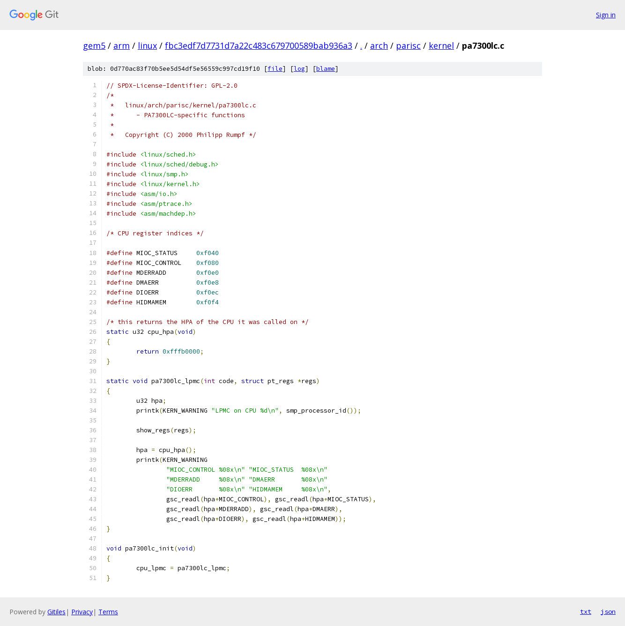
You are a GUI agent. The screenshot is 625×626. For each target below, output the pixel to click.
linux (147, 45)
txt (585, 611)
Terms (108, 611)
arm (121, 45)
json (608, 611)
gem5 (94, 45)
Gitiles (56, 611)
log (299, 69)
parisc (408, 45)
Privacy (82, 611)
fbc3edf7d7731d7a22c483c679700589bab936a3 (258, 45)
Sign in (606, 14)
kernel (441, 45)
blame (325, 69)
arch (379, 45)
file (275, 69)
